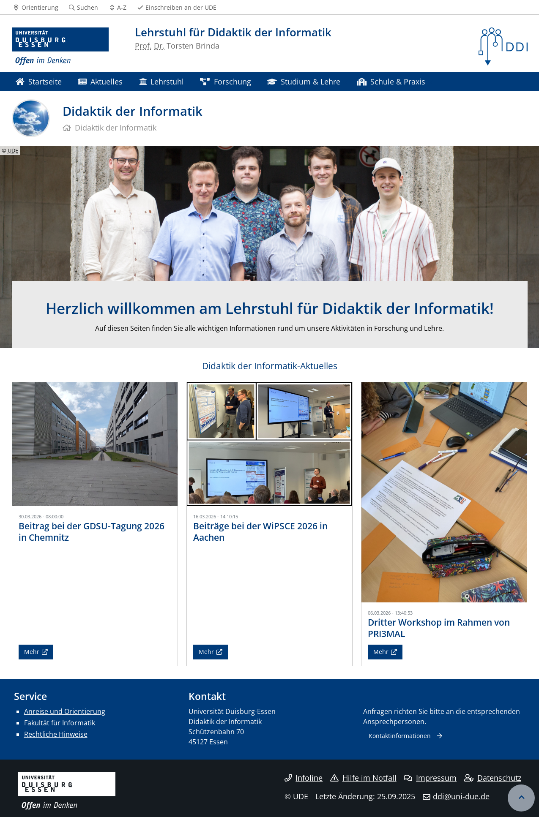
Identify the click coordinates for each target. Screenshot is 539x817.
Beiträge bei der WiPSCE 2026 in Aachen (260, 531)
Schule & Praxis (391, 81)
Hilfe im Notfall (363, 778)
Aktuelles (100, 81)
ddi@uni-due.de (461, 796)
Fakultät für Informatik (59, 722)
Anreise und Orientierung (64, 711)
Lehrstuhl (161, 81)
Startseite (39, 81)
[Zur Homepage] (60, 46)
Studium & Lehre (303, 81)
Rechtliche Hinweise (56, 734)
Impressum (430, 778)
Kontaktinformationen (400, 736)
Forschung (225, 81)
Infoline (304, 778)
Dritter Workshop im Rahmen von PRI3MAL (439, 628)
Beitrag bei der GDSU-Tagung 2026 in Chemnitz (91, 531)
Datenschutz (492, 778)
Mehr (31, 652)
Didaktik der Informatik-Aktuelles (269, 366)
